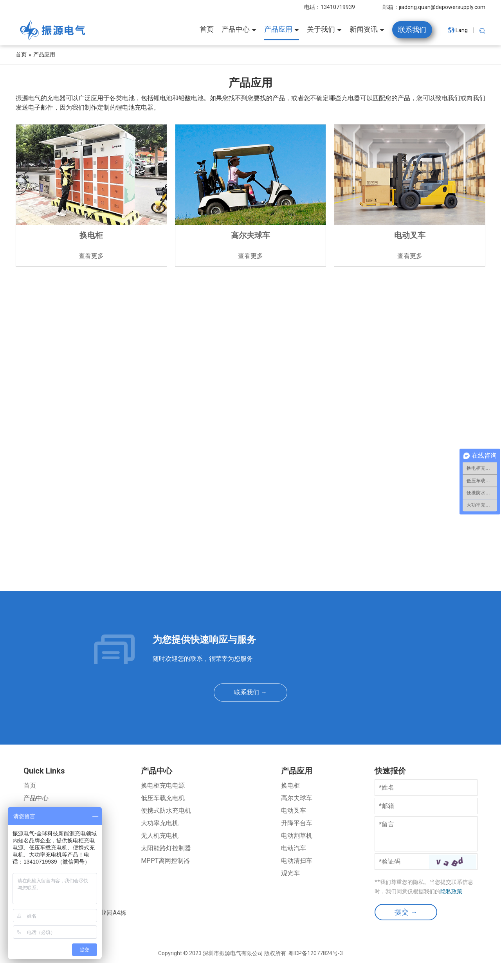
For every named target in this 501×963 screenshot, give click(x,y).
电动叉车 (293, 810)
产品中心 (36, 798)
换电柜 (290, 785)
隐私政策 (451, 891)
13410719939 (338, 7)
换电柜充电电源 (163, 785)
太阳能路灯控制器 (166, 848)
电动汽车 (293, 848)
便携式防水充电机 (166, 810)
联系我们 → (250, 692)
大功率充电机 (159, 823)
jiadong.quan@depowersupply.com (442, 7)
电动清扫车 (296, 860)
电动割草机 (296, 835)
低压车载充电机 (163, 798)
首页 (29, 785)
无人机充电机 (159, 835)
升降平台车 (296, 823)
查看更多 (91, 256)
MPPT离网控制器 (165, 860)
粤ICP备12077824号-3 (315, 953)
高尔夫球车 (296, 798)
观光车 (290, 873)
